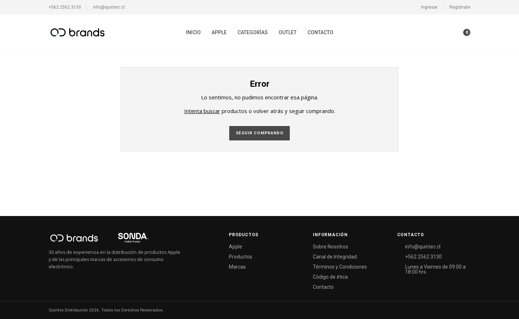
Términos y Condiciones (340, 266)
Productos (240, 256)
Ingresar (429, 7)
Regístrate (459, 7)
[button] (452, 32)
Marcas (237, 266)
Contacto (320, 32)
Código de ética (330, 276)
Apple (219, 32)
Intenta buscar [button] (202, 110)
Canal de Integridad (335, 256)
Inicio (193, 32)
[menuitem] (193, 32)
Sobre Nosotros (330, 246)
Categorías (253, 32)
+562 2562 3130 (65, 7)
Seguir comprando (260, 132)
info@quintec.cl (109, 7)
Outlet (288, 32)
